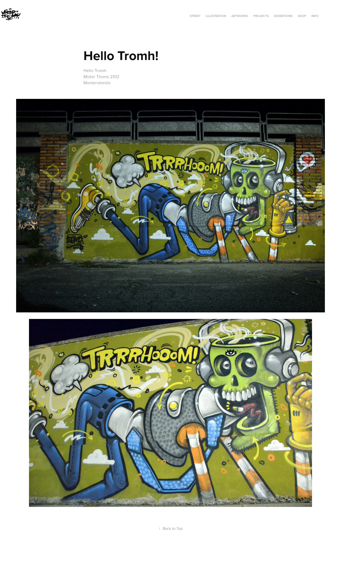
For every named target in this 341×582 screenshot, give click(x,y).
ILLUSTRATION (216, 16)
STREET (195, 16)
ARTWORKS (239, 16)
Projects (261, 16)
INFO (315, 16)
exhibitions (283, 16)
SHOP (302, 16)
